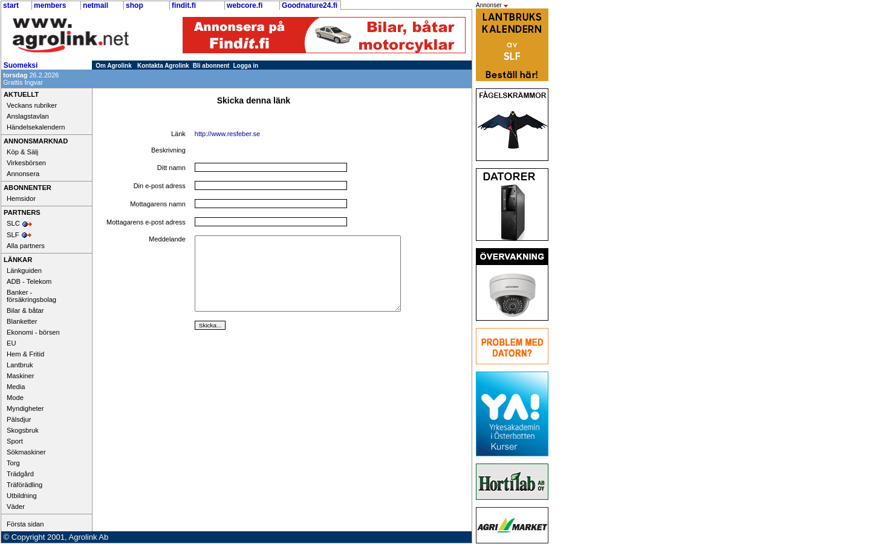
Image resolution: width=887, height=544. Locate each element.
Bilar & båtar (25, 310)
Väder (16, 506)
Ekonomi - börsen (33, 332)
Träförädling (24, 484)
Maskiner (20, 375)
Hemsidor (21, 198)
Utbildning (22, 495)
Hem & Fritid (25, 354)
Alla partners (26, 245)
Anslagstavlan (28, 116)
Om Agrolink (114, 65)
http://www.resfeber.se (227, 133)
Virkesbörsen (26, 162)
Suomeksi (21, 65)
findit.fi (184, 5)
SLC (13, 223)
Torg (13, 463)
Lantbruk (20, 365)
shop (134, 5)
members (50, 5)
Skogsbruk (23, 430)
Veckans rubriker (32, 105)
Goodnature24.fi (309, 5)
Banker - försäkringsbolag (31, 296)
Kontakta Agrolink (163, 65)
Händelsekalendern (36, 127)
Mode (15, 397)
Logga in (246, 65)
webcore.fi (244, 5)
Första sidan (25, 524)
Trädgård (20, 473)
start (11, 5)
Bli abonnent (211, 65)
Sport (15, 441)
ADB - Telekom (29, 281)
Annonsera (23, 173)
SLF (13, 234)
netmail (95, 5)
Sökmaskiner (26, 452)
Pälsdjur (19, 419)
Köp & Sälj (22, 152)
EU (11, 343)
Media (16, 386)
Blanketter (22, 321)
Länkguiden (24, 270)
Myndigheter (25, 408)
